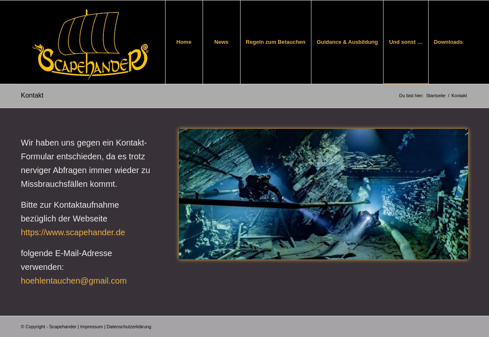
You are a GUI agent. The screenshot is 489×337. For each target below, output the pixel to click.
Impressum (91, 326)
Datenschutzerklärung (129, 326)
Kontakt (32, 95)
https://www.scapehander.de (73, 232)
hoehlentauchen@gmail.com (74, 280)
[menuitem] (184, 42)
